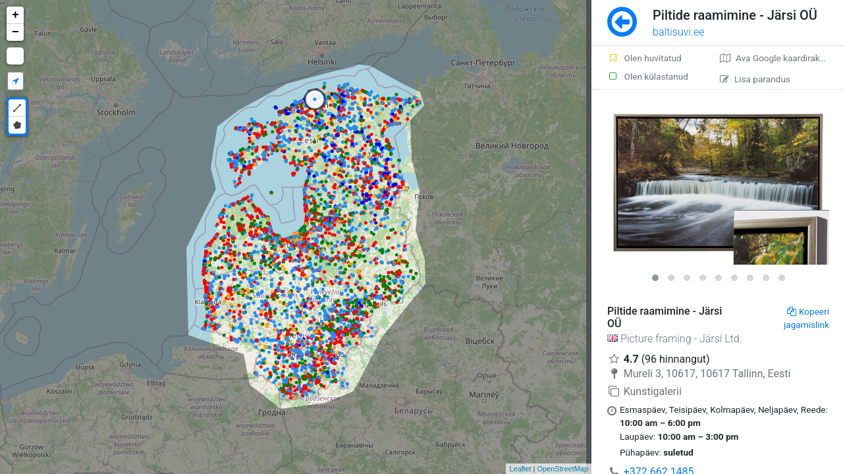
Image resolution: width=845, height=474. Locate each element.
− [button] (15, 32)
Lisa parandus (755, 79)
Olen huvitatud (644, 58)
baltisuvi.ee (678, 32)
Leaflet (520, 469)
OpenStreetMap (562, 469)
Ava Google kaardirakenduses (782, 58)
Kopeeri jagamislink (806, 318)
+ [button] (15, 15)
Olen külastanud (647, 76)
